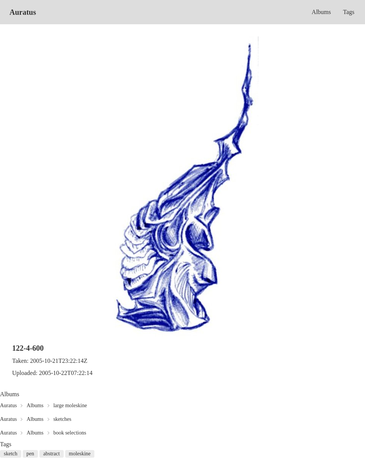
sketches (62, 419)
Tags (348, 12)
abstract (51, 453)
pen (30, 453)
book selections (69, 433)
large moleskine (70, 405)
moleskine (80, 453)
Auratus (22, 12)
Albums (321, 12)
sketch (10, 453)
